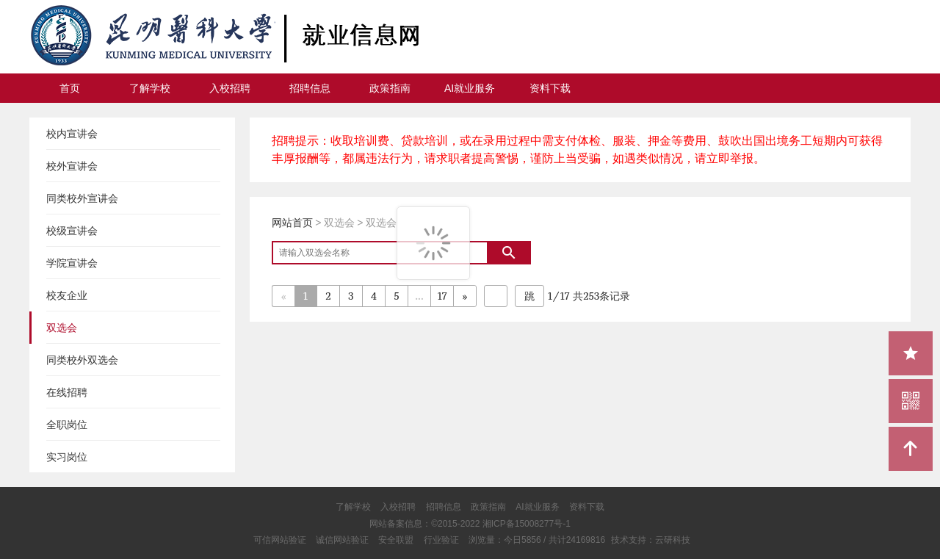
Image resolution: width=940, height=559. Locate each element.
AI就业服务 (469, 88)
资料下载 (550, 88)
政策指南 (390, 88)
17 (442, 295)
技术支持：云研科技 (650, 540)
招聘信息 (309, 88)
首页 (69, 88)
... (419, 295)
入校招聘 (229, 88)
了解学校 (149, 88)
